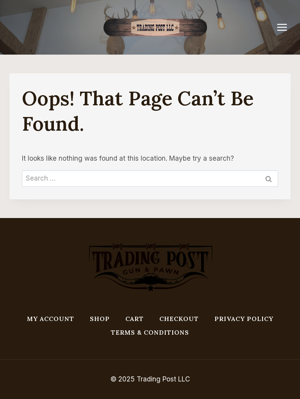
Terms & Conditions (150, 332)
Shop (100, 319)
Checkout (179, 319)
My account (50, 319)
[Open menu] (286, 27)
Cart (134, 319)
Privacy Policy (243, 319)
